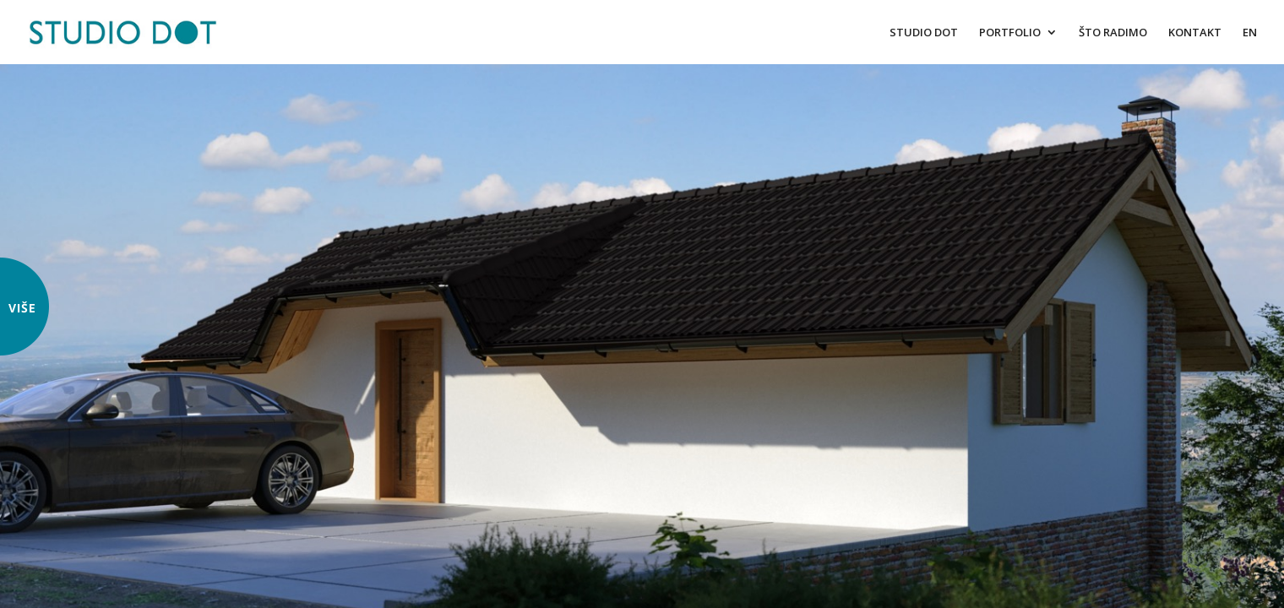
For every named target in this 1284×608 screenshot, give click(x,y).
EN (1250, 33)
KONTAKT (1194, 33)
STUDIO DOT (924, 33)
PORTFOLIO (1010, 33)
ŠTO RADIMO (1113, 33)
